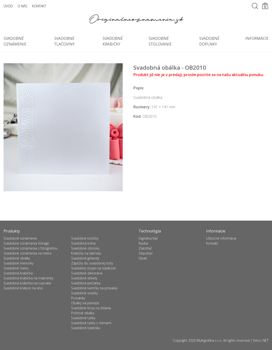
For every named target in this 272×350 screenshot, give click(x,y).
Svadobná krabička (18, 273)
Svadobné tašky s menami (91, 323)
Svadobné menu (16, 268)
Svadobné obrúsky (85, 248)
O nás (22, 6)
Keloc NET (260, 340)
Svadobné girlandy (85, 258)
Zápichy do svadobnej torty (92, 263)
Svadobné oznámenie (20, 238)
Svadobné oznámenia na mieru (27, 253)
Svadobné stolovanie (160, 41)
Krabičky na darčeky (86, 253)
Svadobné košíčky (84, 238)
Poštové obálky (82, 313)
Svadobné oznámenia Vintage (26, 243)
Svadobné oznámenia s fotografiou (30, 248)
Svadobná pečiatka (85, 283)
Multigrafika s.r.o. (209, 340)
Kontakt (39, 6)
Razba (143, 243)
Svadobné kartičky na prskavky (94, 288)
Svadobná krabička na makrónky (28, 278)
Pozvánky (78, 298)
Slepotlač (146, 253)
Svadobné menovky (18, 263)
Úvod (8, 6)
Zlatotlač (145, 248)
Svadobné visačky (84, 293)
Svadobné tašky (83, 318)
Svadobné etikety (84, 278)
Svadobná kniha (83, 243)
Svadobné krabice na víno (23, 288)
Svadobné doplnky (209, 41)
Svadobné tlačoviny (64, 41)
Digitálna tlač (148, 238)
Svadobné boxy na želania (91, 308)
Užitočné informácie (221, 238)
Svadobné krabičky (113, 41)
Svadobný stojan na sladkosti (93, 268)
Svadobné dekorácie (87, 273)
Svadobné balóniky (85, 328)
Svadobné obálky (17, 258)
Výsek (143, 258)
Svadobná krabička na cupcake (27, 283)
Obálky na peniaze (85, 303)
